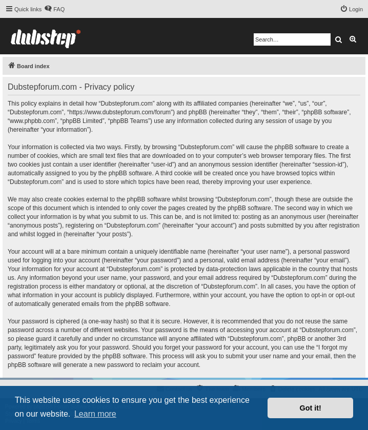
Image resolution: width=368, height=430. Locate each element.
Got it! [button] (310, 408)
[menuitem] (54, 9)
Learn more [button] (95, 413)
